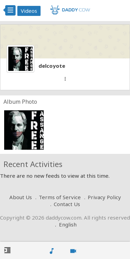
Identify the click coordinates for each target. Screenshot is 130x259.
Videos (29, 10)
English (68, 224)
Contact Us (67, 204)
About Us (20, 197)
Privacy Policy (104, 197)
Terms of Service (60, 197)
